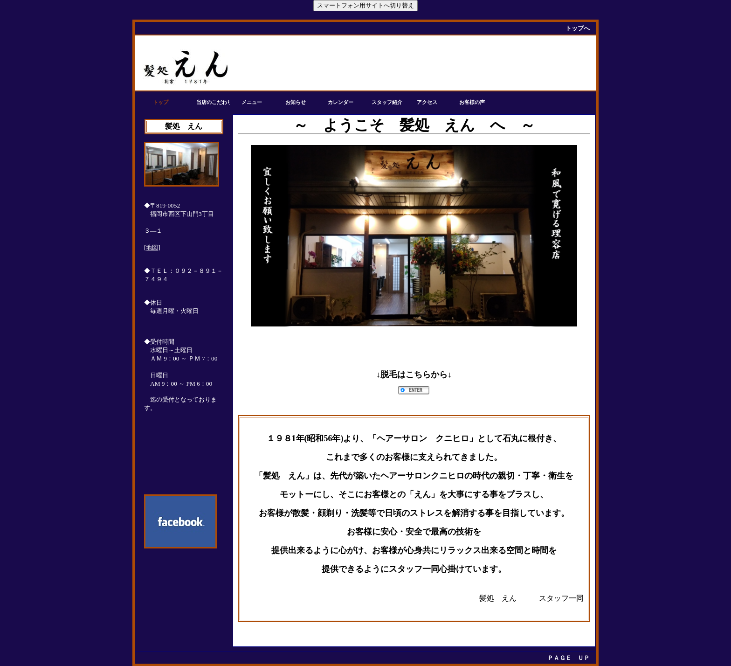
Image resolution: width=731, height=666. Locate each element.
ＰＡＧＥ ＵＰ (568, 657)
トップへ (577, 28)
